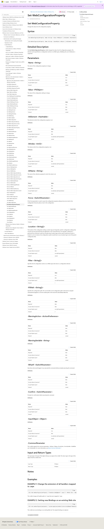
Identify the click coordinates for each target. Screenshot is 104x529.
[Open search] (97, 2)
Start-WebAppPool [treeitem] (10, 212)
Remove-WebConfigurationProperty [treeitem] (14, 178)
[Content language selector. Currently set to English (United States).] (8, 522)
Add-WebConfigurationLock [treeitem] (12, 86)
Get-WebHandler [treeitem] (10, 133)
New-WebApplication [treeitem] (11, 149)
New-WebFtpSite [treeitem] (10, 155)
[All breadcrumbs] (29, 12)
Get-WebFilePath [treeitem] (10, 129)
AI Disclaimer (4, 525)
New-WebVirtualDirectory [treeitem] (12, 165)
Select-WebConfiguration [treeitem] (12, 198)
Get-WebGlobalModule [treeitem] (11, 131)
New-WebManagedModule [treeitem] (12, 161)
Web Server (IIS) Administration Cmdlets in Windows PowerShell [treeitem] (15, 81)
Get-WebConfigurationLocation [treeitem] (13, 123)
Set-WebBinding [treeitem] (10, 200)
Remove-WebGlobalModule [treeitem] (12, 180)
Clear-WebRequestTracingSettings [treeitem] (14, 96)
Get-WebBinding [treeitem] (10, 115)
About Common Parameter (54, 448)
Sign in (101, 1)
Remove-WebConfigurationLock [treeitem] (13, 177)
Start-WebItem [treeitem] (10, 214)
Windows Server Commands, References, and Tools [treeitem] (14, 34)
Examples (82, 24)
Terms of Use (48, 525)
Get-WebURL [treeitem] (9, 145)
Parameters (82, 19)
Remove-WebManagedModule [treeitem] (13, 184)
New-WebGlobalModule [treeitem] (12, 157)
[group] (52, 39)
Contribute (24, 525)
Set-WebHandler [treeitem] (10, 208)
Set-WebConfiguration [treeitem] (11, 202)
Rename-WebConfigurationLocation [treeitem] (14, 190)
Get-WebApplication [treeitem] (11, 111)
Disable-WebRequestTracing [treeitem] (12, 102)
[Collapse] (22, 12)
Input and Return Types (85, 21)
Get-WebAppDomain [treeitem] (11, 110)
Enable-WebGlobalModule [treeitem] (12, 104)
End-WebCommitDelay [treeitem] (11, 108)
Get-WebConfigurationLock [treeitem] (12, 125)
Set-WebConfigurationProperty (86, 14)
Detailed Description (84, 17)
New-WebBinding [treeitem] (10, 153)
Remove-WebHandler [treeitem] (11, 182)
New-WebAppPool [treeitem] (10, 151)
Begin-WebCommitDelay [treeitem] (12, 92)
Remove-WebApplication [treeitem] (12, 167)
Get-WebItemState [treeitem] (11, 135)
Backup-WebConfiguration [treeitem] (12, 90)
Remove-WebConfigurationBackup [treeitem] (14, 173)
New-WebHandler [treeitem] (10, 159)
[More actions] (76, 12)
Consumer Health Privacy (38, 525)
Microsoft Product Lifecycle (38, 6)
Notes (81, 23)
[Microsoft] (2, 2)
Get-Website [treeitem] (9, 141)
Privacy (29, 525)
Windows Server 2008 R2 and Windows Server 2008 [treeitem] (13, 17)
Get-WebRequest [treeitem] (10, 139)
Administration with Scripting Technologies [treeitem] (13, 40)
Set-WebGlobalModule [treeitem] (11, 206)
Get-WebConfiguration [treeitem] (11, 119)
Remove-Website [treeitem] (10, 186)
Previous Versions (12, 525)
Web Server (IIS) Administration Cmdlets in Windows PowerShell (43, 11)
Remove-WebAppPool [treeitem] (11, 169)
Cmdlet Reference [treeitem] (9, 46)
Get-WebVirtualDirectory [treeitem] (12, 147)
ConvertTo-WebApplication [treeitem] (12, 98)
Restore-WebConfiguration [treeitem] (12, 196)
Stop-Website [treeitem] (9, 222)
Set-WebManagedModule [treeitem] (12, 210)
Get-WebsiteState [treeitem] (10, 143)
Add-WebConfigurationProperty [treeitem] (13, 88)
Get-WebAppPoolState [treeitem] (11, 113)
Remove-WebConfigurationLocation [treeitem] (14, 175)
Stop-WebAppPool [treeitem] (10, 218)
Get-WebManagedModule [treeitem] (12, 137)
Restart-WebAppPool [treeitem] (11, 192)
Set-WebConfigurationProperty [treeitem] (13, 204)
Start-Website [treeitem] (9, 216)
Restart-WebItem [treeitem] (10, 194)
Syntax (81, 16)
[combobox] (13, 15)
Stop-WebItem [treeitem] (10, 220)
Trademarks (55, 525)
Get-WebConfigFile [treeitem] (11, 117)
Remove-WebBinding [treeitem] (11, 171)
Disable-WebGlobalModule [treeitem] (12, 100)
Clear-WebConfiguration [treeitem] (12, 94)
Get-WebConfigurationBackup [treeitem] (13, 121)
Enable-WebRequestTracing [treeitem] (12, 106)
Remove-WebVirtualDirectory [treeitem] (13, 188)
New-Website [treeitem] (9, 163)
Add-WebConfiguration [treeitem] (11, 84)
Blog (18, 525)
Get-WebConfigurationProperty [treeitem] (13, 127)
